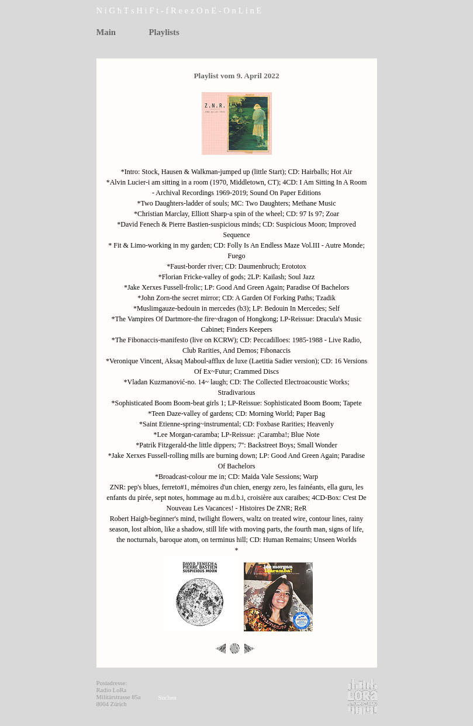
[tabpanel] (195, 11)
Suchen (167, 697)
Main (106, 32)
